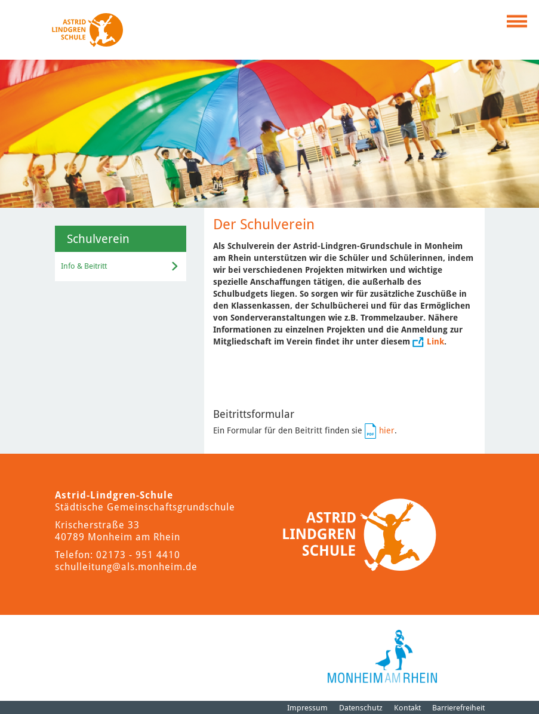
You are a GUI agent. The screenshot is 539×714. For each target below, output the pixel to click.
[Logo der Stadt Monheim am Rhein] (382, 656)
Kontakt (407, 707)
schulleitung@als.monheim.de (126, 567)
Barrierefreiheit (458, 707)
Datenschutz (361, 707)
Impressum (307, 707)
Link (435, 341)
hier (387, 430)
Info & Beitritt (84, 265)
